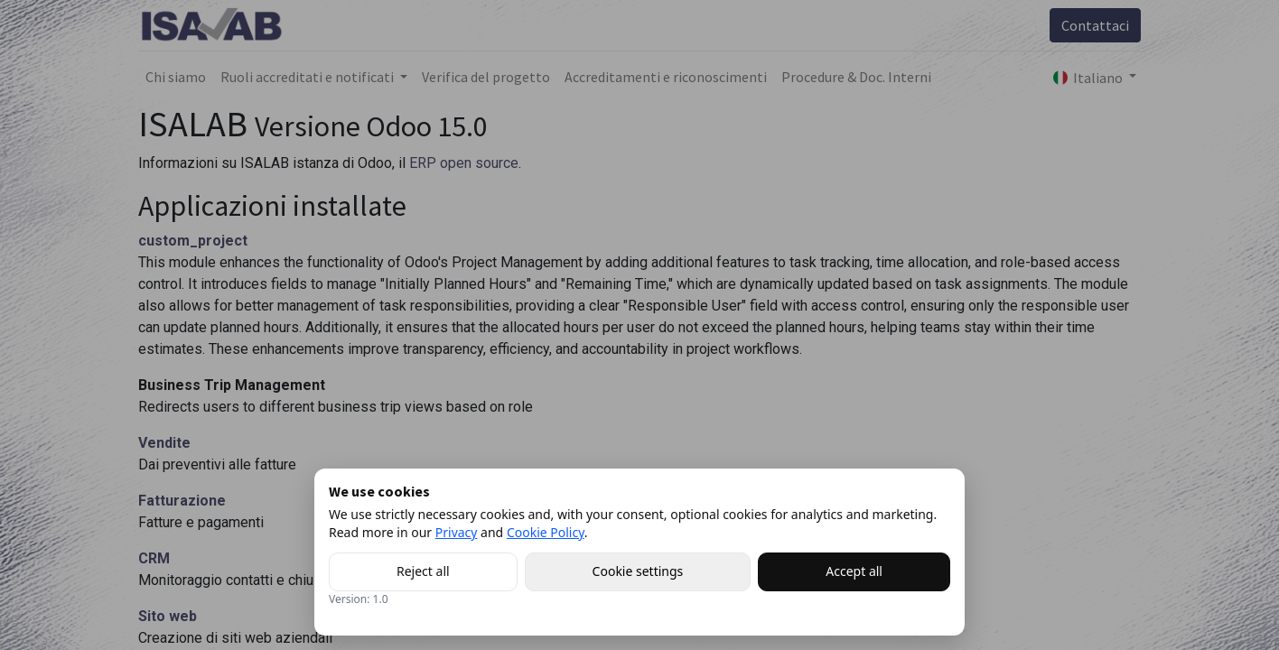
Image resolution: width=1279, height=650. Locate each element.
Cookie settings (638, 571)
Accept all (854, 571)
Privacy (456, 532)
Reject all (423, 571)
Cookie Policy (545, 532)
